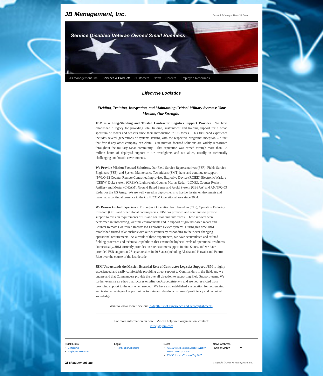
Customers (142, 78)
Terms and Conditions (128, 347)
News (157, 78)
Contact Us (73, 347)
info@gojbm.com (161, 326)
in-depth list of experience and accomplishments (181, 306)
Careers (170, 78)
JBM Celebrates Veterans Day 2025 (184, 355)
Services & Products (116, 78)
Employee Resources (195, 78)
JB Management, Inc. (95, 14)
